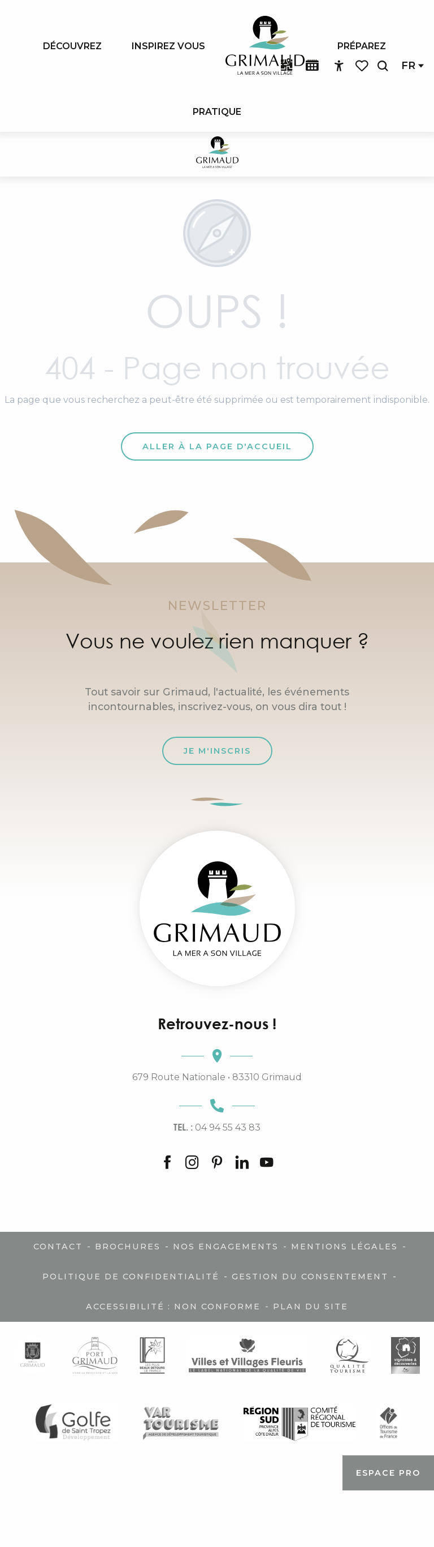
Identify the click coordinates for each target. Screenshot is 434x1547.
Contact (58, 1246)
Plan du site (310, 1306)
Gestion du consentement (310, 1276)
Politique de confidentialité (130, 1276)
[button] (382, 66)
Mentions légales (344, 1246)
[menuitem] (72, 46)
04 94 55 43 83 (217, 1127)
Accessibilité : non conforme (173, 1306)
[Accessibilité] (339, 66)
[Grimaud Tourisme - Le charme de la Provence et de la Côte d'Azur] (217, 154)
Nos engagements (226, 1246)
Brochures (127, 1246)
